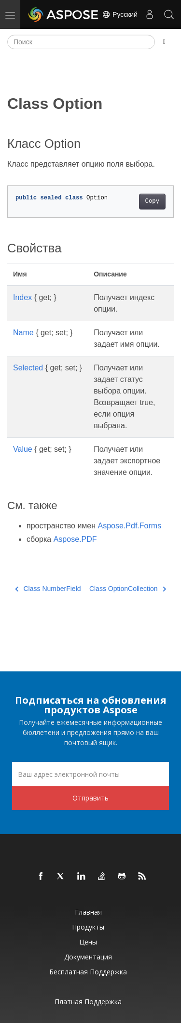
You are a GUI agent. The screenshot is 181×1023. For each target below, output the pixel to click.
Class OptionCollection (127, 588)
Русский (120, 14)
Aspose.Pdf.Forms (130, 526)
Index (22, 297)
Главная (88, 912)
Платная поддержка (88, 1001)
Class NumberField (48, 588)
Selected (28, 368)
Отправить (90, 797)
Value (22, 449)
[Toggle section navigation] (164, 42)
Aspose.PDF (75, 539)
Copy (152, 201)
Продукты (88, 926)
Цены (88, 941)
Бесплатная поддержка (88, 971)
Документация (88, 956)
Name (23, 332)
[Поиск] (81, 42)
